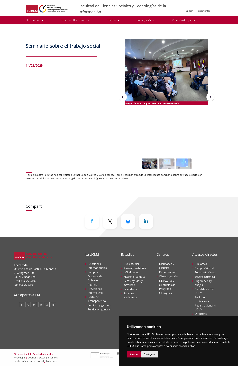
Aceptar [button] (133, 354)
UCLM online (131, 272)
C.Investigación (168, 276)
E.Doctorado (166, 280)
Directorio (201, 314)
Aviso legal (19, 357)
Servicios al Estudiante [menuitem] (74, 20)
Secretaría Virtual (205, 272)
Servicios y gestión (99, 305)
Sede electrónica (205, 276)
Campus (93, 272)
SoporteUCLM (29, 295)
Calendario (130, 289)
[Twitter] (110, 221)
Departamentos (169, 272)
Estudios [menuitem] (112, 20)
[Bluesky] (128, 221)
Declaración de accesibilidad (29, 361)
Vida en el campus (134, 276)
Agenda (92, 284)
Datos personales (48, 357)
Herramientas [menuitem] (203, 10)
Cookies (32, 357)
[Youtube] (47, 304)
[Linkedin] (146, 221)
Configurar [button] (150, 354)
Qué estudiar (131, 264)
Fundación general (99, 309)
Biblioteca (201, 264)
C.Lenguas (165, 293)
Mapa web (51, 361)
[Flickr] (53, 304)
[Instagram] (40, 304)
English (189, 10)
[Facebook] (92, 221)
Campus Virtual (204, 268)
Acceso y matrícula (134, 268)
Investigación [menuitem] (144, 20)
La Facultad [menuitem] (34, 20)
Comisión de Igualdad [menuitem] (184, 20)
